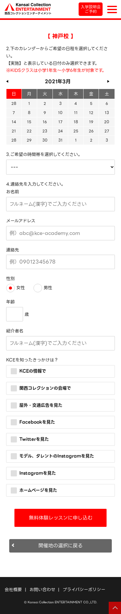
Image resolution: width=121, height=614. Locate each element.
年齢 (10, 301)
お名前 (12, 191)
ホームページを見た (34, 489)
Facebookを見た (33, 422)
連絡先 (12, 249)
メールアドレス (20, 220)
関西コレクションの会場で (41, 388)
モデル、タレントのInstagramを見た (52, 456)
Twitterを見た (30, 438)
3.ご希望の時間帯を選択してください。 (44, 154)
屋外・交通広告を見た (36, 404)
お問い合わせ (42, 589)
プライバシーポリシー (84, 589)
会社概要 (13, 589)
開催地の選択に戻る (60, 545)
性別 (10, 278)
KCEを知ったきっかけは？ (32, 360)
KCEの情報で (28, 371)
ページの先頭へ (115, 608)
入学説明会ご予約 (91, 9)
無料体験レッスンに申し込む (60, 518)
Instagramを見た (33, 473)
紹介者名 (14, 330)
